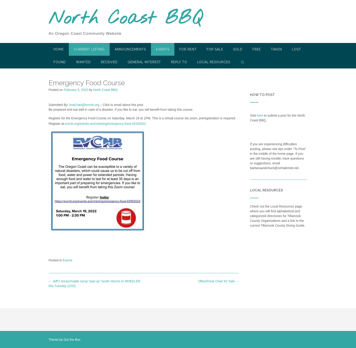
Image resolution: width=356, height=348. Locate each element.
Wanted (83, 62)
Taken (276, 49)
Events (162, 49)
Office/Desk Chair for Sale (218, 281)
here (260, 115)
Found (60, 62)
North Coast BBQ (125, 19)
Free (256, 49)
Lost (296, 49)
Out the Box (72, 339)
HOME (59, 49)
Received (109, 62)
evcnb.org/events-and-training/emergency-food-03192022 (105, 123)
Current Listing (89, 49)
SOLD (237, 49)
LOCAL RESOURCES (213, 62)
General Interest (144, 62)
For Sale (215, 49)
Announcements (130, 49)
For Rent (188, 49)
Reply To (179, 62)
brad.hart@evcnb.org (84, 105)
